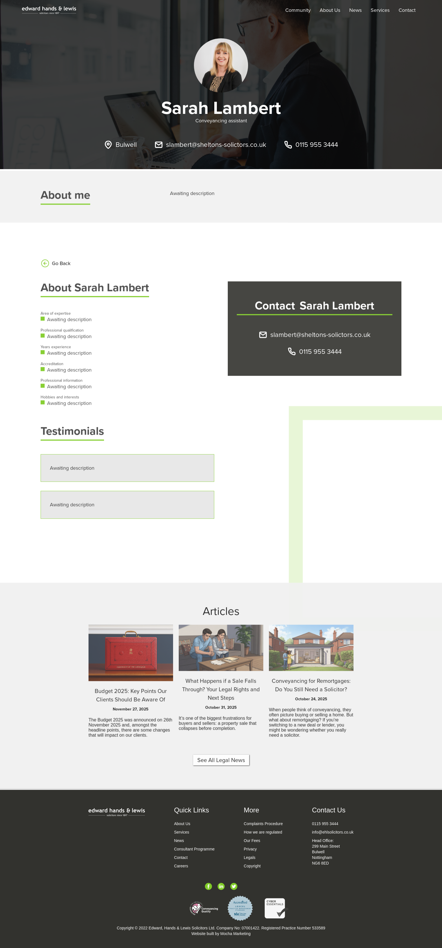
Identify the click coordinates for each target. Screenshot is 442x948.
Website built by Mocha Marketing (221, 933)
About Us (330, 10)
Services (380, 10)
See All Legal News (221, 780)
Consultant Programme (194, 849)
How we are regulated (263, 832)
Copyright (252, 866)
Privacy (250, 849)
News (355, 10)
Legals (249, 857)
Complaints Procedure (263, 823)
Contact (407, 10)
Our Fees (252, 840)
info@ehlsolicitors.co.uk (332, 832)
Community (298, 10)
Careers (181, 866)
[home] (49, 10)
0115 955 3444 (325, 823)
